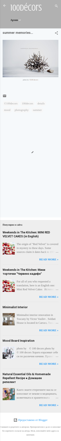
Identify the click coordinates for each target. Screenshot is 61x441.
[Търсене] (56, 7)
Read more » (48, 259)
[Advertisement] (13, 201)
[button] (56, 33)
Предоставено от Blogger (30, 420)
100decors (27, 103)
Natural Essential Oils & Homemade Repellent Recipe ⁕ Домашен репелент (27, 378)
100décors (26, 8)
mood (7, 110)
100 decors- (34, 80)
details (41, 103)
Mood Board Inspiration (18, 340)
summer (37, 110)
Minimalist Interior (15, 307)
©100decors (11, 103)
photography (22, 110)
